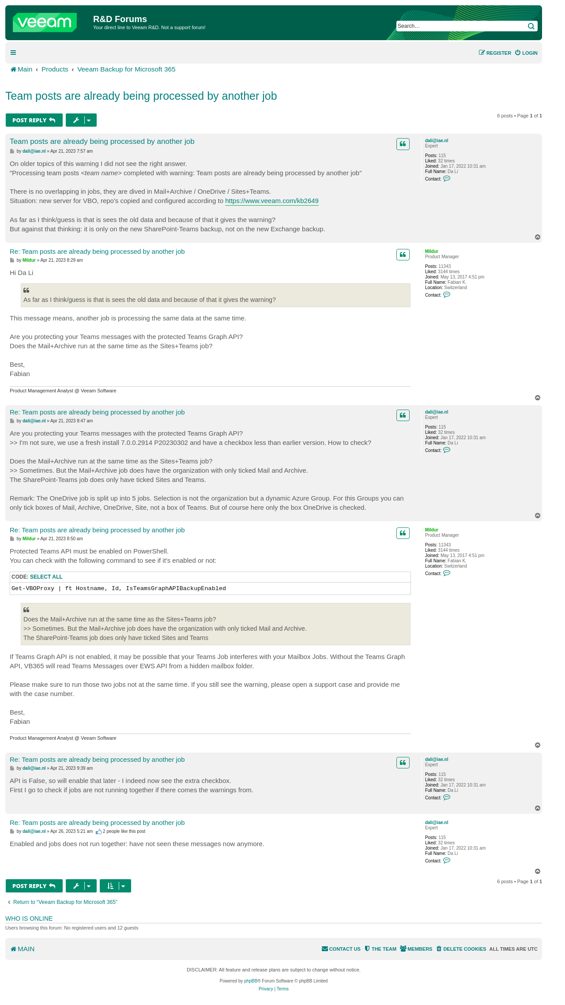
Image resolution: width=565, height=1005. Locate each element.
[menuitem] (526, 53)
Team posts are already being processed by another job (141, 96)
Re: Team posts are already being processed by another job (97, 251)
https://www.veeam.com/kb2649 (272, 200)
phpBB (250, 981)
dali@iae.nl (436, 140)
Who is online (29, 918)
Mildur (431, 251)
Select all (46, 577)
